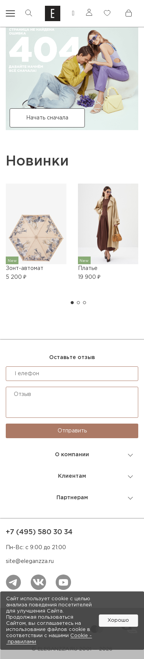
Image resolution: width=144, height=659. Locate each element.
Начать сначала (47, 118)
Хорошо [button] (118, 620)
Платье (88, 268)
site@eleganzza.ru (30, 561)
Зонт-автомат (24, 268)
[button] (72, 302)
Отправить (72, 431)
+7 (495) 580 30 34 (39, 532)
